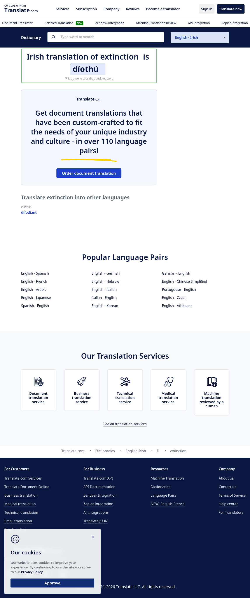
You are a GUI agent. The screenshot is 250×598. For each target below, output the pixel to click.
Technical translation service (125, 397)
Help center (228, 503)
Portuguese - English (179, 289)
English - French (34, 281)
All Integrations (95, 512)
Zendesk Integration (109, 23)
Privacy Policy (42, 571)
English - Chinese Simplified (184, 281)
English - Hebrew (105, 281)
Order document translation (89, 173)
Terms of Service (232, 495)
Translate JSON (95, 521)
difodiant (29, 212)
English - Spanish (35, 273)
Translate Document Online (26, 486)
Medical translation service (168, 397)
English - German (106, 273)
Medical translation (20, 503)
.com (21, 10)
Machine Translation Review (156, 23)
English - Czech (174, 297)
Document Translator (17, 23)
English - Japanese (36, 297)
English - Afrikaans (177, 305)
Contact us (227, 486)
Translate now (230, 9)
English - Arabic (33, 289)
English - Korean (105, 305)
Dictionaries (160, 486)
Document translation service (38, 397)
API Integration (199, 23)
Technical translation (21, 512)
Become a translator (163, 9)
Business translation (21, 495)
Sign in (206, 9)
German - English (176, 273)
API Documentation (99, 486)
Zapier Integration (235, 23)
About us (226, 478)
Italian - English (104, 297)
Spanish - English (35, 305)
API (98, 478)
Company (111, 9)
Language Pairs (163, 495)
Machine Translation (167, 478)
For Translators (231, 512)
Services (62, 9)
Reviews (132, 9)
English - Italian (104, 289)
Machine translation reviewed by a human (211, 400)
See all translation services (125, 424)
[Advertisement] (196, 117)
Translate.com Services (23, 478)
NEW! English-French (168, 503)
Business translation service (81, 397)
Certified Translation (63, 23)
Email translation (18, 521)
